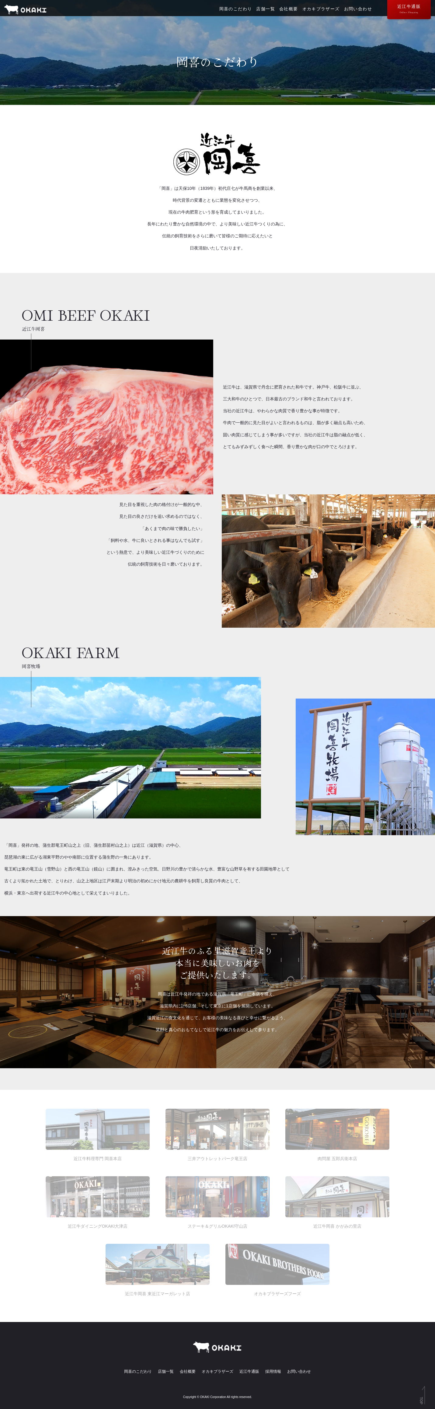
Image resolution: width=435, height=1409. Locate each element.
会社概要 (286, 11)
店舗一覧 (261, 11)
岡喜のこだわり (230, 11)
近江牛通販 (406, 10)
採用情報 (276, 1371)
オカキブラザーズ (319, 11)
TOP (421, 1401)
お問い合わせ (357, 11)
